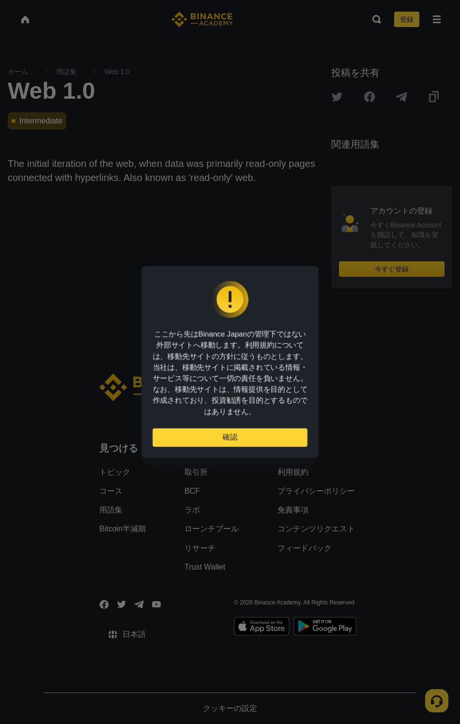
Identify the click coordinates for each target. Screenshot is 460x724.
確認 (230, 441)
